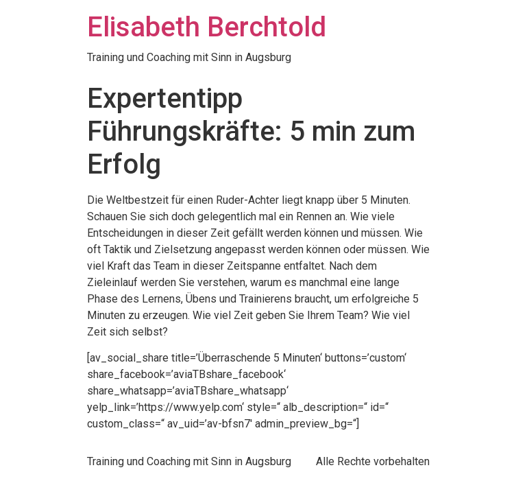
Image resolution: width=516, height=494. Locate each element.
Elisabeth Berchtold (206, 27)
